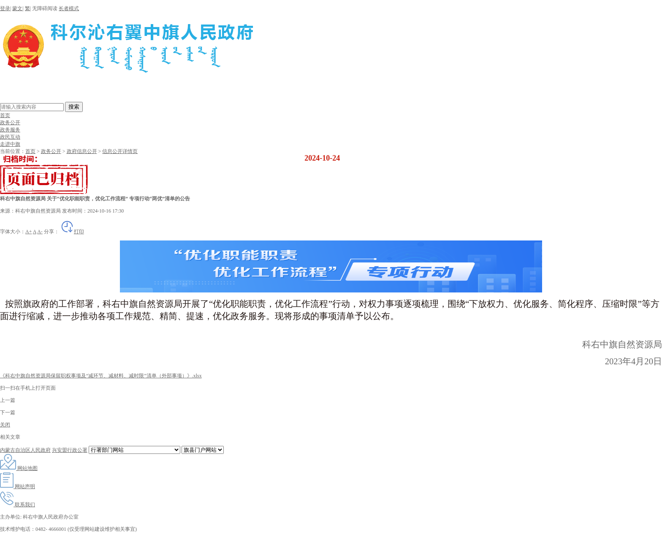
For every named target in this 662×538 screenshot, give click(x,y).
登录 (5, 8)
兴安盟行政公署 (69, 450)
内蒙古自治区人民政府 (25, 450)
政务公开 (10, 123)
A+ (28, 232)
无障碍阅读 (44, 8)
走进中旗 (10, 144)
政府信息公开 (82, 151)
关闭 (5, 425)
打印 (72, 232)
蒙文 (17, 8)
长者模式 (69, 8)
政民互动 (10, 137)
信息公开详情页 (120, 151)
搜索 (73, 107)
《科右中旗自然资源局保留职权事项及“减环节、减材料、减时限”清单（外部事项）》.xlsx (101, 376)
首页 (5, 115)
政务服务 (10, 130)
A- (40, 232)
